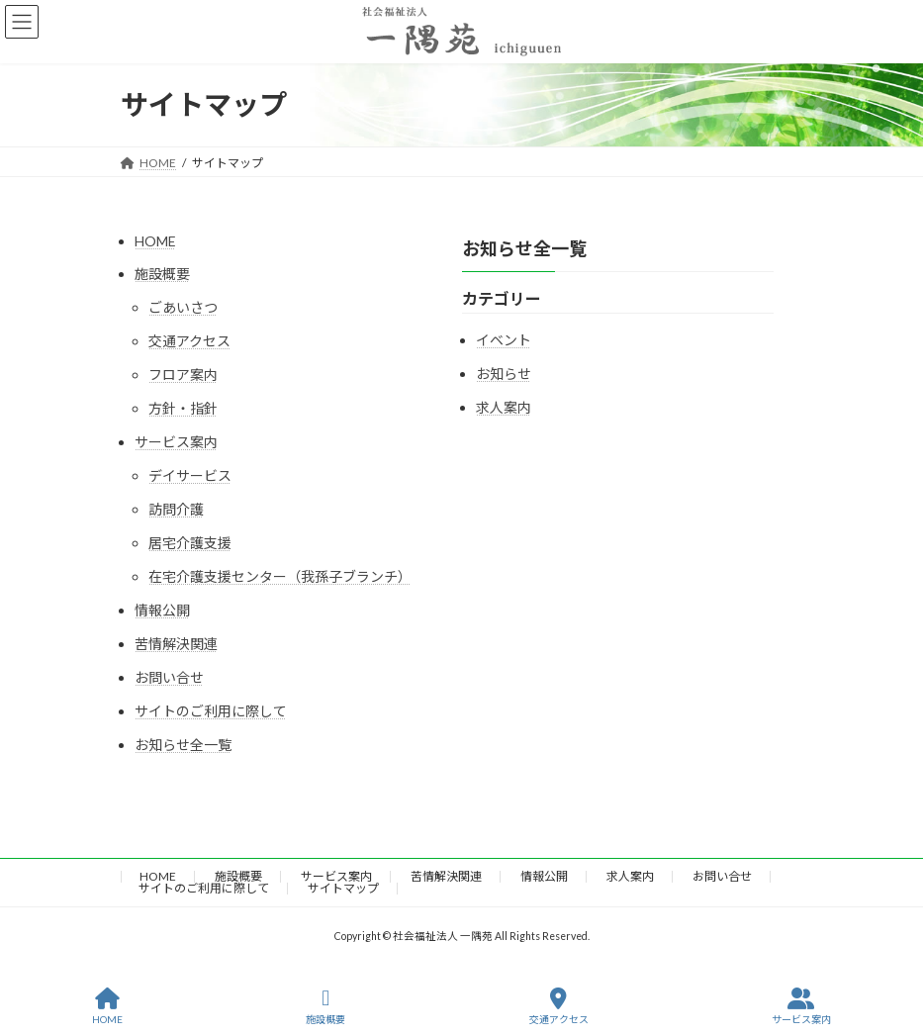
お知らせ (503, 373)
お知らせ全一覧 (183, 744)
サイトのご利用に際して (211, 711)
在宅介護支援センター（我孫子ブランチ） (280, 576)
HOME (155, 241)
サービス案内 (176, 441)
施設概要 (162, 273)
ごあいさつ (183, 307)
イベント (503, 339)
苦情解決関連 (176, 643)
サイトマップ (343, 888)
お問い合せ (169, 677)
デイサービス (189, 475)
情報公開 (162, 610)
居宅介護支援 (189, 542)
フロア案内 (183, 374)
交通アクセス (189, 340)
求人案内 (503, 407)
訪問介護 (176, 509)
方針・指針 (183, 408)
